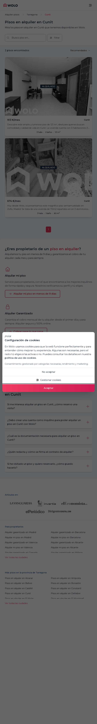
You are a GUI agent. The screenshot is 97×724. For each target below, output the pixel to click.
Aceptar (48, 388)
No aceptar (48, 372)
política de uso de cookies (20, 358)
